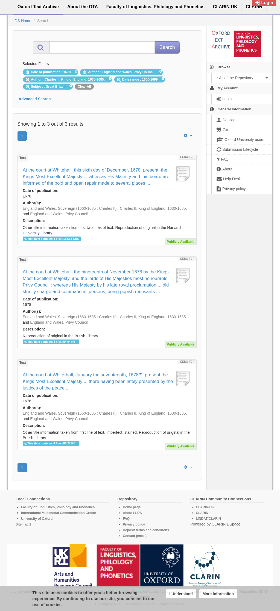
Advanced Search (35, 99)
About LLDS (132, 513)
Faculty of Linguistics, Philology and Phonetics (58, 507)
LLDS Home (20, 21)
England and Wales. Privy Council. (59, 214)
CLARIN (202, 513)
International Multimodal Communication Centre (58, 513)
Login (264, 2)
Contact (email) (135, 536)
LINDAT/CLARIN (208, 519)
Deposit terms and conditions (146, 530)
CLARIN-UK (205, 507)
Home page (132, 507)
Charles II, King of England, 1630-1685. (153, 208)
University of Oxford (36, 519)
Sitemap (22, 524)
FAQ (126, 519)
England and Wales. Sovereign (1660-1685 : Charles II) (69, 208)
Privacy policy (134, 524)
